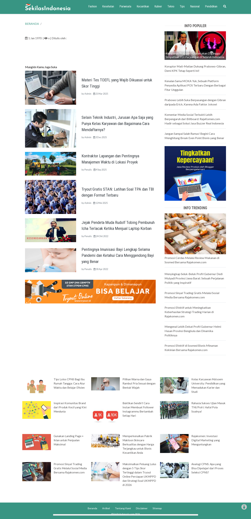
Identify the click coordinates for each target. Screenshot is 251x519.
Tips (182, 6)
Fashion (92, 6)
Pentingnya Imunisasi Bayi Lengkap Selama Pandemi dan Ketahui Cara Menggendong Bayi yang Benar (118, 255)
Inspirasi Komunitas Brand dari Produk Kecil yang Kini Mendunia (70, 407)
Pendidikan (211, 6)
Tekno (170, 6)
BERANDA (32, 23)
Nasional (195, 6)
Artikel (106, 508)
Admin (87, 93)
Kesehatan (108, 6)
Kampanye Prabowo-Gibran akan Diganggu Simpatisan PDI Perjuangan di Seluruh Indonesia (195, 55)
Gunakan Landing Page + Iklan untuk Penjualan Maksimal (69, 440)
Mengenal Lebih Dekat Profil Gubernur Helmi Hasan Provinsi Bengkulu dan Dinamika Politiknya (193, 331)
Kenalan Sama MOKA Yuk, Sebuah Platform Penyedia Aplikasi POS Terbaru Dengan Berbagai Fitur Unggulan (195, 85)
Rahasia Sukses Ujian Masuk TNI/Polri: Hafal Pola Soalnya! (208, 407)
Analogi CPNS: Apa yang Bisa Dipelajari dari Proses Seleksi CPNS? (207, 468)
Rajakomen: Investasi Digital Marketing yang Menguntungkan (205, 440)
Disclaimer (142, 508)
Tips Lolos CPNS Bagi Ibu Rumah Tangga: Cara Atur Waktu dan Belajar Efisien (69, 383)
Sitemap (157, 508)
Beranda (92, 508)
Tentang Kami (123, 508)
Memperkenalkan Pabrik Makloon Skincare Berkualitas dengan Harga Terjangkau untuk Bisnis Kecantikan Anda (138, 444)
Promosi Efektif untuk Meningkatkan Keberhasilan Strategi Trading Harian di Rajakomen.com (189, 312)
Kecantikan (143, 6)
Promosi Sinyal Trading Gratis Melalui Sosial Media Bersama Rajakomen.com (70, 468)
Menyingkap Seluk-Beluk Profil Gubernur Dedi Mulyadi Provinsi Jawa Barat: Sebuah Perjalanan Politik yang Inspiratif (194, 278)
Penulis (88, 169)
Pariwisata (125, 6)
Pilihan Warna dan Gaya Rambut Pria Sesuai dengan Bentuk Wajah (139, 383)
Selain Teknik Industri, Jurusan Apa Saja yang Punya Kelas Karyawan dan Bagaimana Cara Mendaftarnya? (117, 123)
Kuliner (158, 6)
